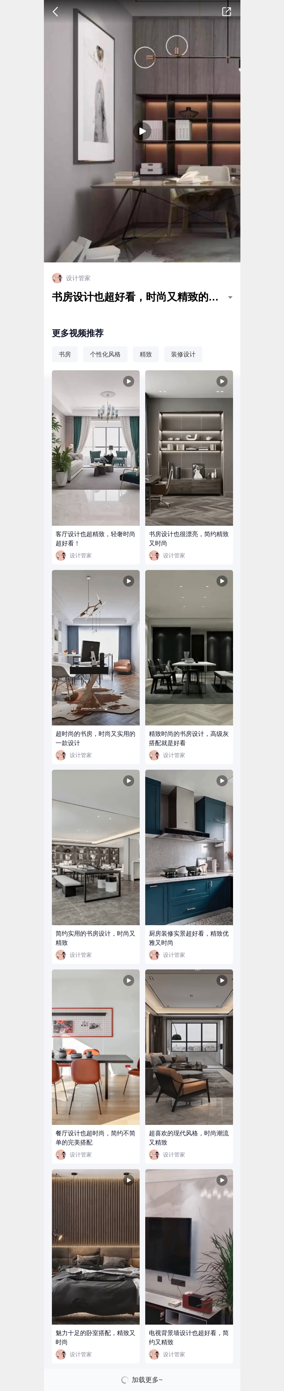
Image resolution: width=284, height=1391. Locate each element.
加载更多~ (147, 1380)
